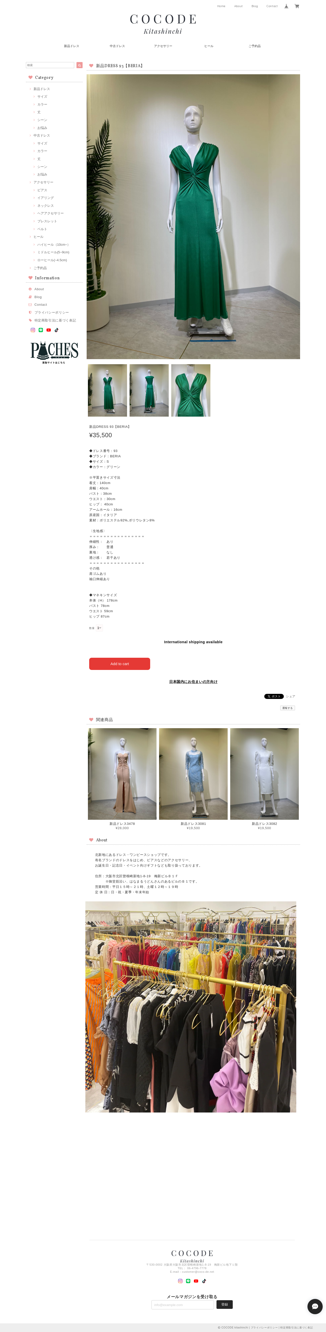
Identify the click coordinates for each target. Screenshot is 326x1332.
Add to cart (120, 664)
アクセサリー (163, 46)
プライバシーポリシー (52, 312)
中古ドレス (117, 46)
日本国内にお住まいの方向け (193, 682)
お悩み (42, 128)
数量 (92, 628)
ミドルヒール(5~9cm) (53, 252)
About (238, 6)
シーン (42, 120)
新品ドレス (71, 46)
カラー (42, 104)
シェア (291, 696)
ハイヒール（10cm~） (54, 244)
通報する (287, 708)
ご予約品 (255, 46)
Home (221, 6)
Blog (255, 6)
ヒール (208, 46)
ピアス (42, 190)
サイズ (42, 96)
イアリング (45, 198)
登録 (224, 1304)
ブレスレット (47, 221)
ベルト (42, 229)
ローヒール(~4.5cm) (52, 260)
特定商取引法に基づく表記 (55, 320)
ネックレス (45, 206)
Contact (272, 6)
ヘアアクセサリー (50, 213)
